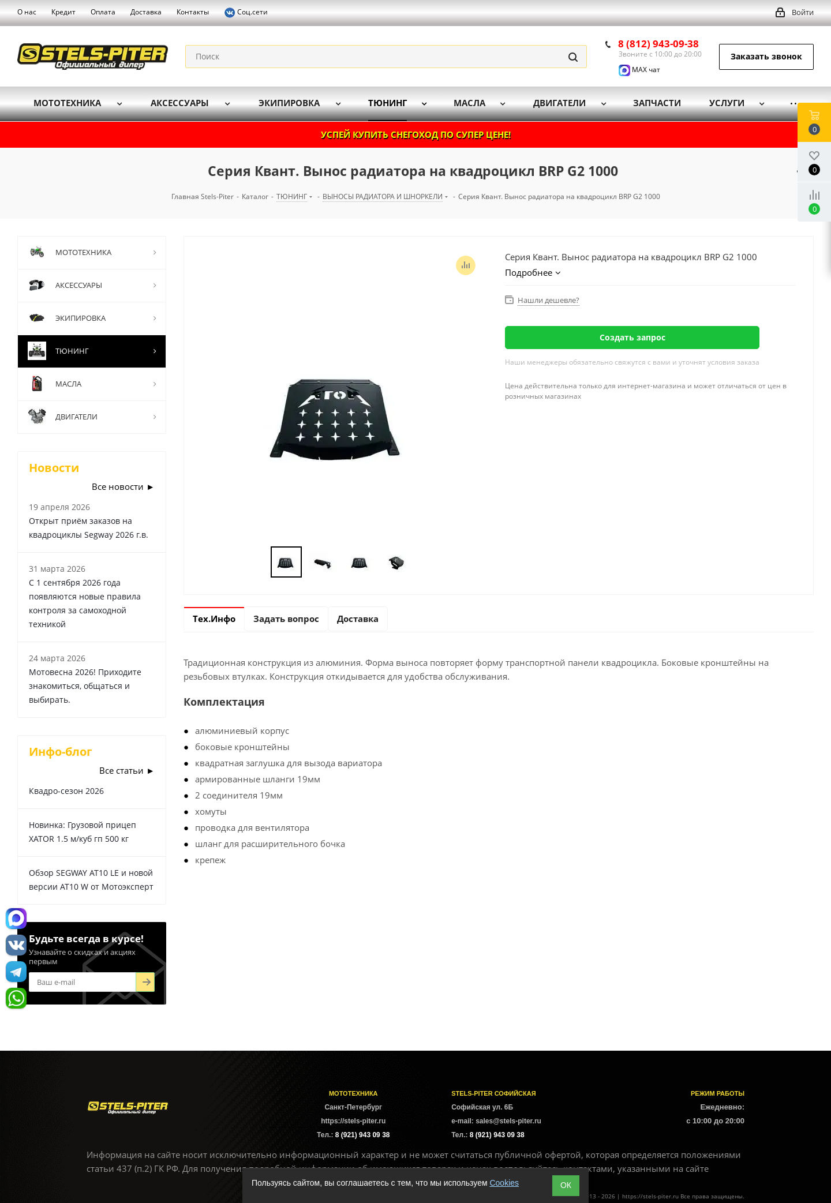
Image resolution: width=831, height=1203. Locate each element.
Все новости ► (123, 486)
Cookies (504, 1182)
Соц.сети (246, 12)
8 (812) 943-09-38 (658, 43)
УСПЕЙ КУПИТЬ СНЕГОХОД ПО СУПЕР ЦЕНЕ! (416, 134)
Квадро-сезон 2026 (66, 790)
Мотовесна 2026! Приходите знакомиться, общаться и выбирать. (85, 685)
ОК (565, 1185)
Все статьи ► (127, 770)
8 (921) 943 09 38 (362, 1135)
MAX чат (639, 69)
